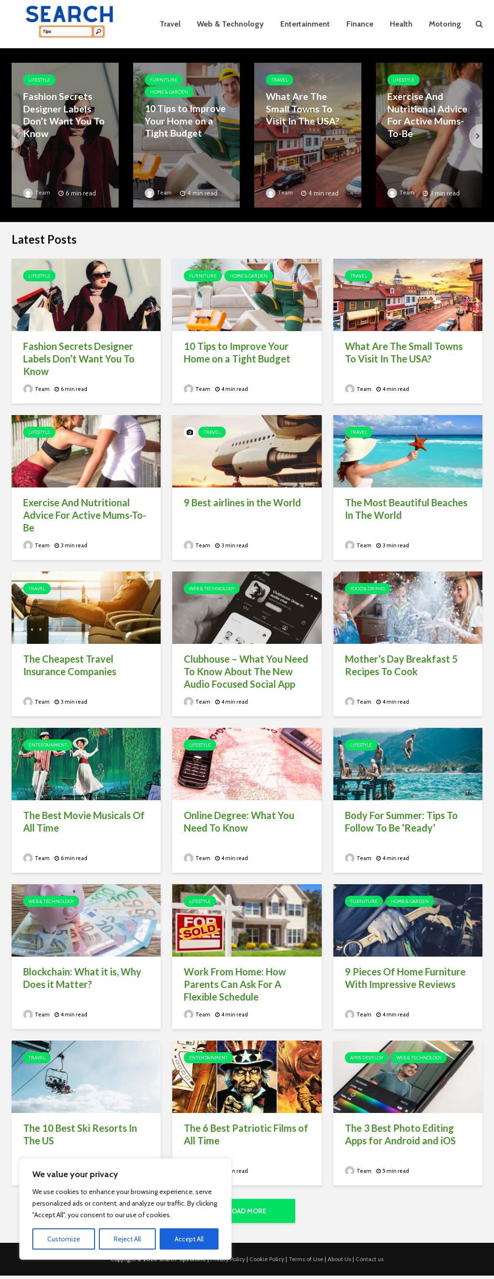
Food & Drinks (367, 588)
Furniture (164, 80)
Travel (170, 23)
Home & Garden (169, 92)
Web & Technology (230, 23)
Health (401, 23)
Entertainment (305, 23)
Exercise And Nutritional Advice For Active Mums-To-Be (428, 113)
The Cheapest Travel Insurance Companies (69, 665)
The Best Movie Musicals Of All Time (84, 821)
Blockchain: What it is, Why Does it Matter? (82, 978)
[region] (125, 1209)
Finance (359, 23)
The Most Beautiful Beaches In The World (406, 509)
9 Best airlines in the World (242, 502)
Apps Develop (366, 1058)
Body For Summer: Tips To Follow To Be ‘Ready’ (401, 821)
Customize (63, 1239)
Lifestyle (39, 80)
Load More (247, 1211)
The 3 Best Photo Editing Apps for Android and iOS (400, 1134)
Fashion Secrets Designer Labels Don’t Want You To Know (60, 113)
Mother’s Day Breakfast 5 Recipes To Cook (401, 665)
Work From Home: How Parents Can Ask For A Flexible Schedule (235, 984)
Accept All (189, 1239)
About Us (339, 1262)
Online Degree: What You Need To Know (239, 821)
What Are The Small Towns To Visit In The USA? (307, 108)
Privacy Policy (227, 1262)
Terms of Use (305, 1262)
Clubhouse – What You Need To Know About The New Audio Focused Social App (246, 671)
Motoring (445, 23)
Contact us (370, 1262)
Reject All (127, 1239)
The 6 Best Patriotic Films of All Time (246, 1134)
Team (37, 192)
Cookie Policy (266, 1262)
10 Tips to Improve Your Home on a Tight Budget (181, 120)
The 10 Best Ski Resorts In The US (80, 1134)
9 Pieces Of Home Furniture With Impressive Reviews (405, 978)
